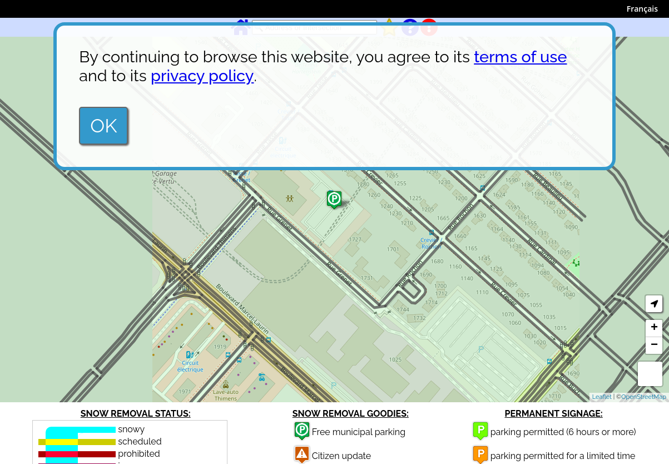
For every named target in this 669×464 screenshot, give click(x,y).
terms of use (520, 56)
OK (103, 126)
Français (642, 8)
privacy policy (202, 75)
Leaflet (602, 397)
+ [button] (654, 328)
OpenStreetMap (643, 397)
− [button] (654, 345)
